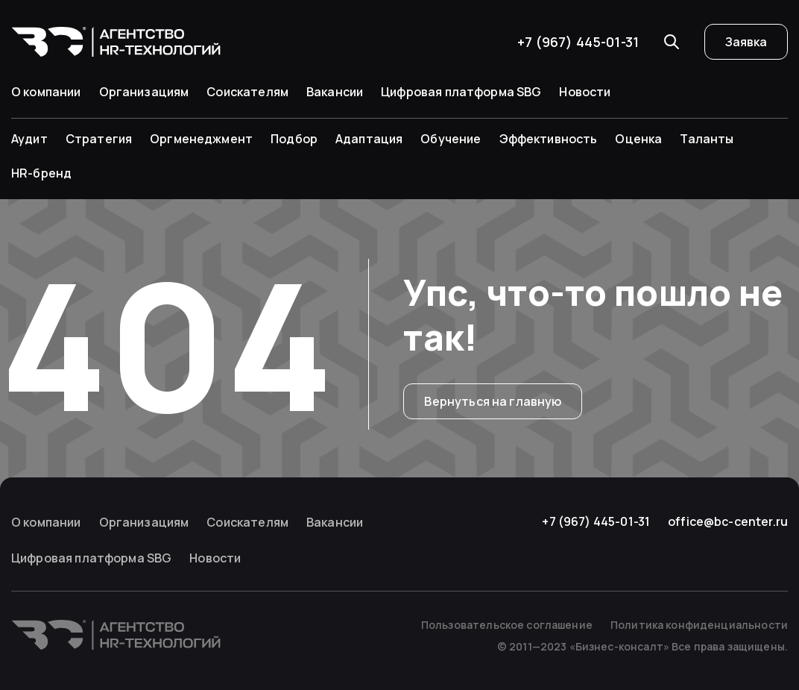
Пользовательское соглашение (507, 625)
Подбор (294, 139)
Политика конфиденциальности (699, 625)
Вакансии (334, 92)
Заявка (746, 42)
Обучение (450, 139)
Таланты (706, 139)
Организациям (144, 92)
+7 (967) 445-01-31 (578, 42)
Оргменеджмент (201, 139)
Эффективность (548, 139)
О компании (46, 92)
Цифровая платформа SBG (461, 92)
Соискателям (247, 92)
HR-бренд (41, 173)
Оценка (638, 139)
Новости (584, 92)
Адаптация (368, 139)
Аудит (29, 139)
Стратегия (99, 139)
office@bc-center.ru (728, 521)
